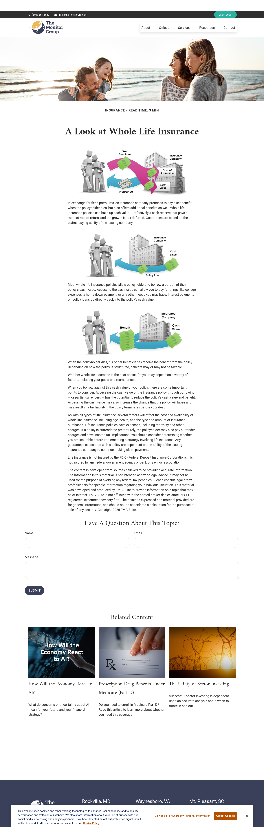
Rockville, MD (96, 790)
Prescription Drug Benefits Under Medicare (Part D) (132, 677)
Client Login (225, 3)
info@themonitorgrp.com (70, 3)
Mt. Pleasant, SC (206, 790)
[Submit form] (34, 579)
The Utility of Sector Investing (199, 673)
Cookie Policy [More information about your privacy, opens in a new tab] (91, 824)
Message (31, 546)
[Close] (247, 817)
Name (29, 522)
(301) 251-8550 (38, 3)
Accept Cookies (225, 817)
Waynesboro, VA (153, 790)
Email (138, 522)
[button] (146, 16)
